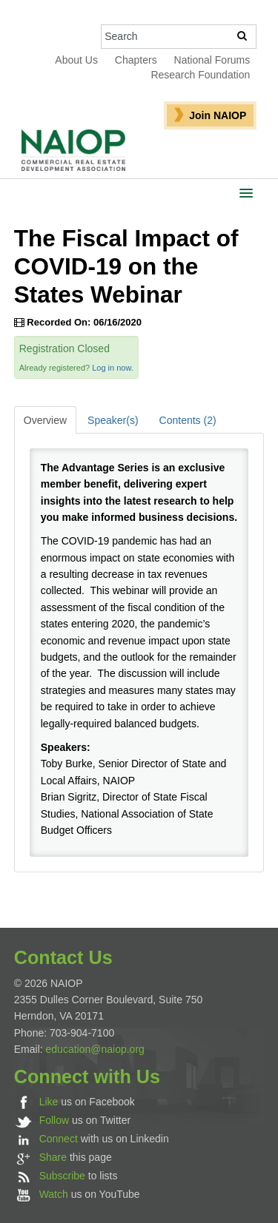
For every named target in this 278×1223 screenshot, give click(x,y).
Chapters (136, 60)
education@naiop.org (95, 1049)
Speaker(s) (112, 420)
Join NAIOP (217, 115)
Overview (45, 420)
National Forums (212, 60)
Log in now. (112, 367)
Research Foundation (200, 75)
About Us (76, 60)
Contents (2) (187, 420)
